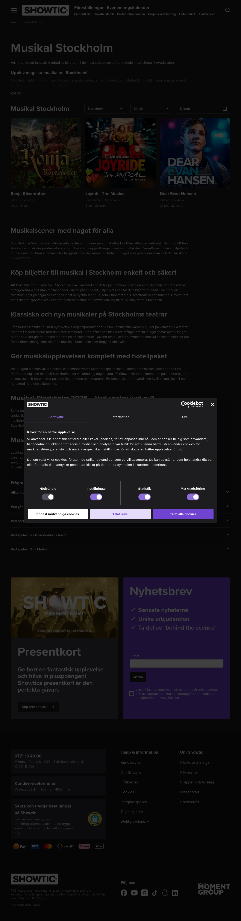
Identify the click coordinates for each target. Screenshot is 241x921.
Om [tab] (185, 417)
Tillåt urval (120, 514)
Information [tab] (121, 417)
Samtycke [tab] (56, 417)
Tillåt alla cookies (183, 514)
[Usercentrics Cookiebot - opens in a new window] (184, 404)
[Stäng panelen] (212, 404)
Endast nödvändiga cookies (57, 514)
